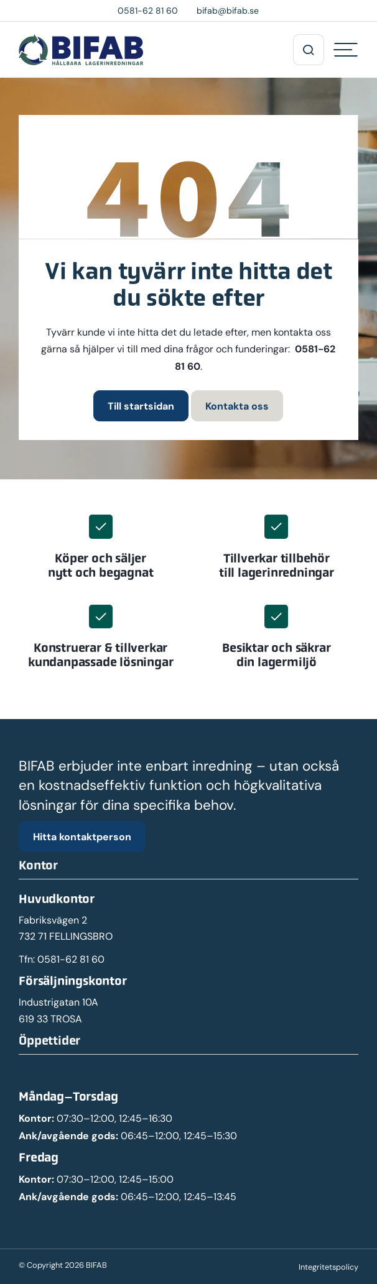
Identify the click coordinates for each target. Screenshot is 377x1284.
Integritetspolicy (328, 1267)
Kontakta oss (237, 406)
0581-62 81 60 (71, 959)
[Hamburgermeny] (345, 49)
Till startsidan (141, 406)
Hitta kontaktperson (82, 836)
